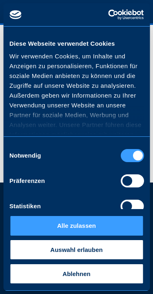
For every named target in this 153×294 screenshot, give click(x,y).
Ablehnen (76, 273)
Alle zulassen (76, 225)
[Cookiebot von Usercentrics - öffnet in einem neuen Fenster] (109, 14)
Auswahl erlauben (76, 249)
